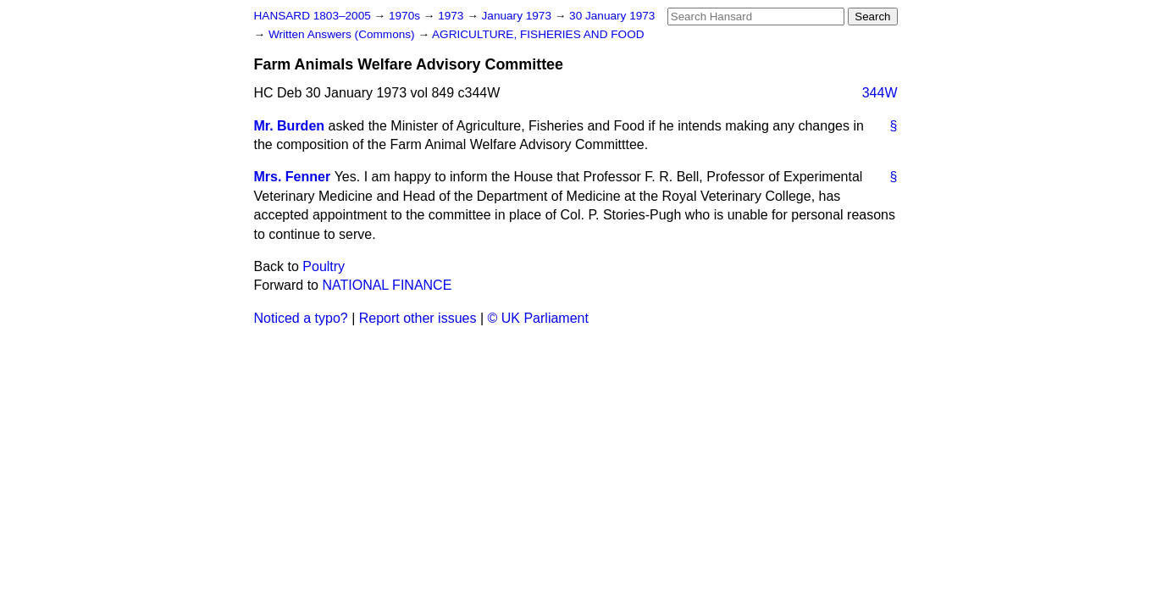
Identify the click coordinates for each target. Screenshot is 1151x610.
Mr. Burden (289, 126)
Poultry (323, 266)
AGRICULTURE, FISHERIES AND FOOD (538, 34)
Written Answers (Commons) (343, 34)
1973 (452, 15)
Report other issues (418, 318)
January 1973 (518, 15)
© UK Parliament (538, 318)
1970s (406, 15)
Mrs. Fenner (292, 176)
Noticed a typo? (301, 318)
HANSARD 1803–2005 (312, 15)
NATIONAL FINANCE (386, 285)
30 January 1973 (612, 15)
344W (880, 93)
